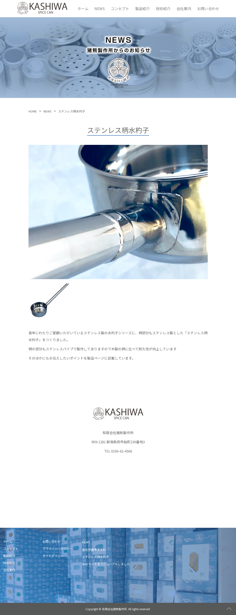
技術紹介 (163, 8)
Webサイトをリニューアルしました (106, 564)
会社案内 (183, 8)
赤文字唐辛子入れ (94, 550)
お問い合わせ (208, 8)
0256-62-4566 (121, 450)
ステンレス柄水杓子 (95, 556)
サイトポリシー (53, 555)
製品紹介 (142, 8)
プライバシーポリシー (57, 548)
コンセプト (120, 8)
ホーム (82, 8)
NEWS (99, 8)
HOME (32, 111)
